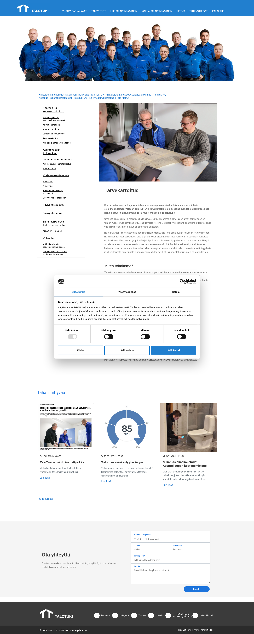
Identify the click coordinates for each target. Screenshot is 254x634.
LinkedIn (159, 615)
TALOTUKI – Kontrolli (52, 231)
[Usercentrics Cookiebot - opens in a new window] (182, 281)
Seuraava (48, 498)
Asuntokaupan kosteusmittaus (57, 159)
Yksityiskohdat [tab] (127, 291)
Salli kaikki (173, 350)
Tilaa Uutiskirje (184, 630)
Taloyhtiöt (98, 11)
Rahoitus (218, 11)
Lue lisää (45, 477)
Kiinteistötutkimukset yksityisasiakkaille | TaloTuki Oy (135, 94)
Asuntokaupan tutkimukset (51, 151)
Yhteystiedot (199, 11)
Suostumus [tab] (78, 291)
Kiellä (80, 350)
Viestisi (137, 566)
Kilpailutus (47, 186)
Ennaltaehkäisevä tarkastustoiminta (54, 223)
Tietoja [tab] (176, 291)
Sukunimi (178, 545)
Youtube (142, 615)
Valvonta (48, 238)
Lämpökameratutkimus (53, 134)
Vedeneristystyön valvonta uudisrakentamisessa (55, 252)
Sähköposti (139, 556)
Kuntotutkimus (49, 168)
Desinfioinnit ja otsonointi (55, 198)
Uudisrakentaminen (123, 11)
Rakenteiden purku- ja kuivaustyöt (53, 191)
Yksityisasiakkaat (74, 11)
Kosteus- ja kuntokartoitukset (53, 109)
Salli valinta (127, 350)
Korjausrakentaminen (157, 11)
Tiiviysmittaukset (53, 204)
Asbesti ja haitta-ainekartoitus (57, 143)
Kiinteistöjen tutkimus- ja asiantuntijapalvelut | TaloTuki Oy (71, 94)
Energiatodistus (52, 213)
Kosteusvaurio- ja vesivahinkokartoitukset (54, 118)
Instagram (124, 615)
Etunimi (138, 545)
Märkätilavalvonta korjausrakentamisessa (54, 245)
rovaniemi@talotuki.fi (182, 616)
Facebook (105, 615)
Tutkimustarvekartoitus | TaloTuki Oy (109, 97)
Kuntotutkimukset (51, 129)
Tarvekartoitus (50, 138)
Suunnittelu (48, 181)
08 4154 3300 (207, 615)
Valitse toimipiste (142, 535)
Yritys (181, 11)
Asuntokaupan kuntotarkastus (57, 164)
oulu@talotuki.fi (182, 614)
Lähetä (196, 589)
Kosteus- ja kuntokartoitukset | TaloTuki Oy (63, 97)
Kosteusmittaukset (51, 125)
